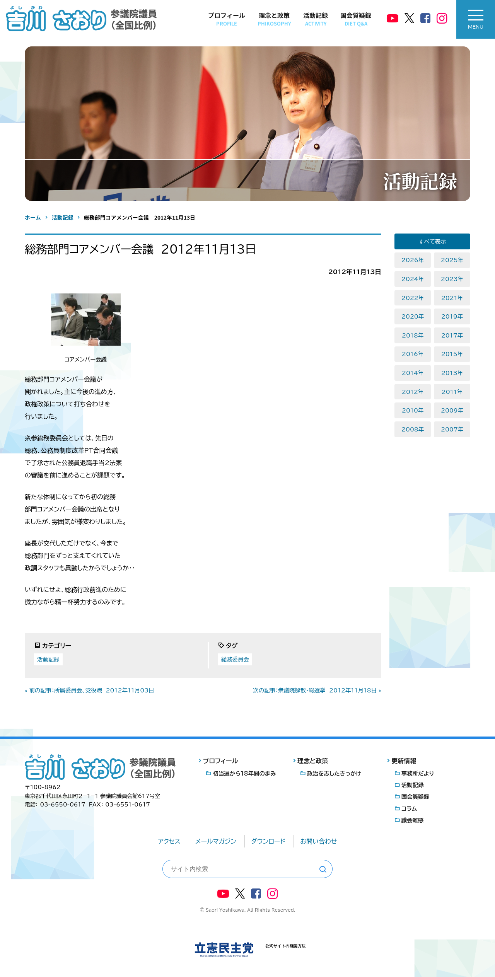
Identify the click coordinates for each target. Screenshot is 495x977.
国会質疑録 (355, 18)
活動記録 (315, 18)
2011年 (452, 392)
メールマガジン (215, 841)
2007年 (452, 429)
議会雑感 (412, 820)
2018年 (412, 335)
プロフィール (226, 18)
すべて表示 (432, 241)
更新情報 (403, 761)
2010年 (412, 410)
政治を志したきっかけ (334, 773)
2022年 (412, 298)
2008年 (412, 429)
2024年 (412, 279)
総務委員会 (235, 659)
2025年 (452, 260)
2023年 (452, 279)
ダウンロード (268, 841)
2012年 (412, 392)
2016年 (412, 354)
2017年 (452, 335)
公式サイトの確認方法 (285, 946)
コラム (409, 809)
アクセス (169, 841)
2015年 (452, 354)
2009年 (452, 410)
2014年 (412, 373)
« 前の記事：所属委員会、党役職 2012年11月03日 (89, 690)
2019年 (452, 316)
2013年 (452, 373)
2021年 (452, 298)
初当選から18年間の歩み (244, 773)
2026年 (412, 260)
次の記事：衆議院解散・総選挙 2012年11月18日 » (317, 690)
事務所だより (417, 773)
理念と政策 (274, 18)
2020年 (412, 316)
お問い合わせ (318, 841)
